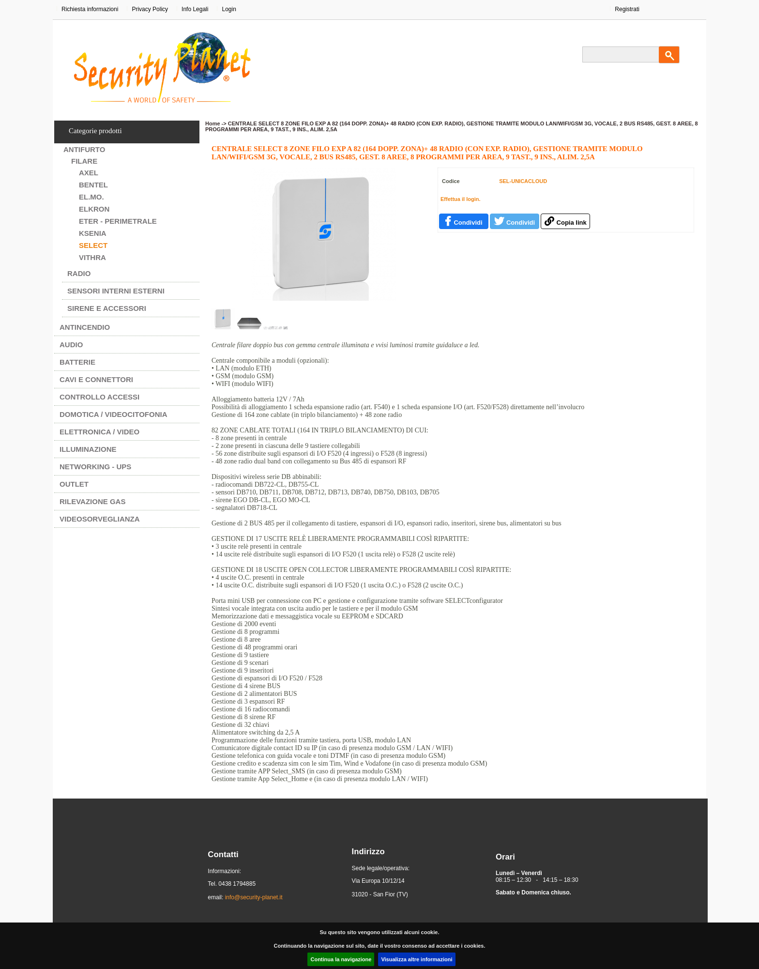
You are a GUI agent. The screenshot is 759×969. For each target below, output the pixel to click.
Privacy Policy (150, 9)
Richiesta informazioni (89, 9)
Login (229, 9)
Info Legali (195, 9)
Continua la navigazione (340, 959)
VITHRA (92, 257)
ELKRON (94, 209)
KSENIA (92, 233)
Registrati (627, 9)
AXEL (88, 173)
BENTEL (93, 185)
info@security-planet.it (254, 897)
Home (212, 123)
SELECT (93, 245)
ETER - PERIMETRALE (118, 221)
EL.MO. (91, 197)
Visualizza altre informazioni (416, 959)
